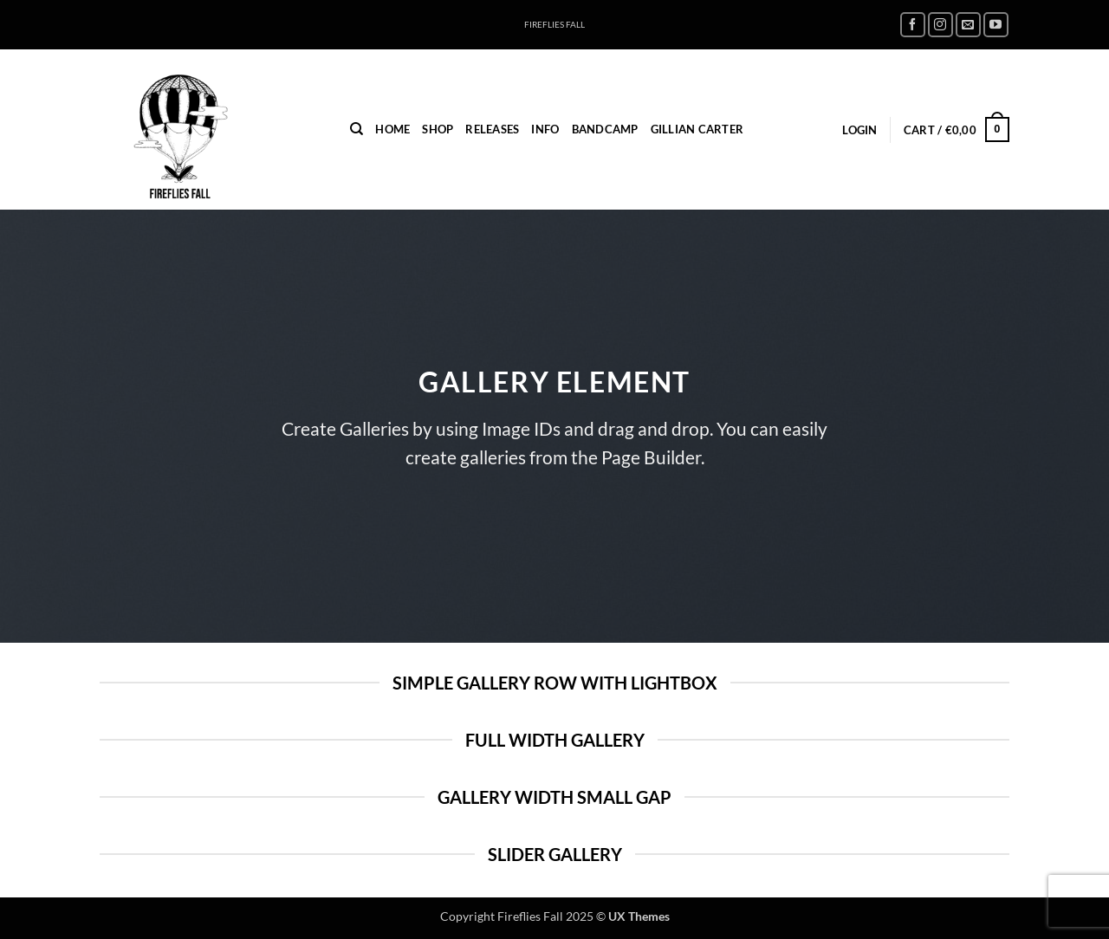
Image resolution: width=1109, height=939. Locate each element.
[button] (859, 130)
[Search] (356, 129)
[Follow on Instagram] (940, 24)
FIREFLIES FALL (554, 24)
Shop (437, 129)
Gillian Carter (697, 129)
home (392, 129)
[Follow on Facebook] (912, 24)
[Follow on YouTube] (995, 24)
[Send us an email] (968, 24)
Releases (492, 129)
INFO (545, 129)
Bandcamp (605, 129)
